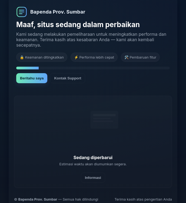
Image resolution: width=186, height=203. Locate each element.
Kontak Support (67, 78)
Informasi (93, 178)
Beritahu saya (32, 78)
